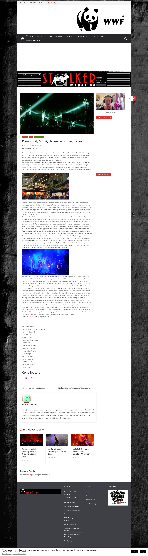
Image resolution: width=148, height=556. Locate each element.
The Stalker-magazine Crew (72, 506)
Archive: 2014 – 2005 (33, 41)
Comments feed (91, 500)
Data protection (71, 497)
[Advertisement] (74, 57)
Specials (93, 36)
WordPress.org (91, 504)
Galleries (58, 36)
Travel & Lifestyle (38, 137)
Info (102, 36)
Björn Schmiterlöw (37, 145)
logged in (33, 475)
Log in (88, 492)
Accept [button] (143, 552)
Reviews (69, 36)
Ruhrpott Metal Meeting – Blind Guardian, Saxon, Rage (29, 453)
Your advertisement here (72, 510)
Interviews (81, 36)
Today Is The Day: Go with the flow (53, 3)
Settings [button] (135, 552)
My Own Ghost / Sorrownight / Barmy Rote (56, 451)
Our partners (68, 514)
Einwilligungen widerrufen (72, 541)
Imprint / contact (69, 502)
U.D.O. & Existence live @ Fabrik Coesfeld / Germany (81, 451)
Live (38, 36)
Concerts (25, 137)
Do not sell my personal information (14, 554)
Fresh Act (48, 36)
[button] (41, 36)
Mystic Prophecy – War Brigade (32, 388)
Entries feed (90, 496)
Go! (134, 98)
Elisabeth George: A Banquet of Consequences (76, 388)
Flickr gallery (32, 317)
